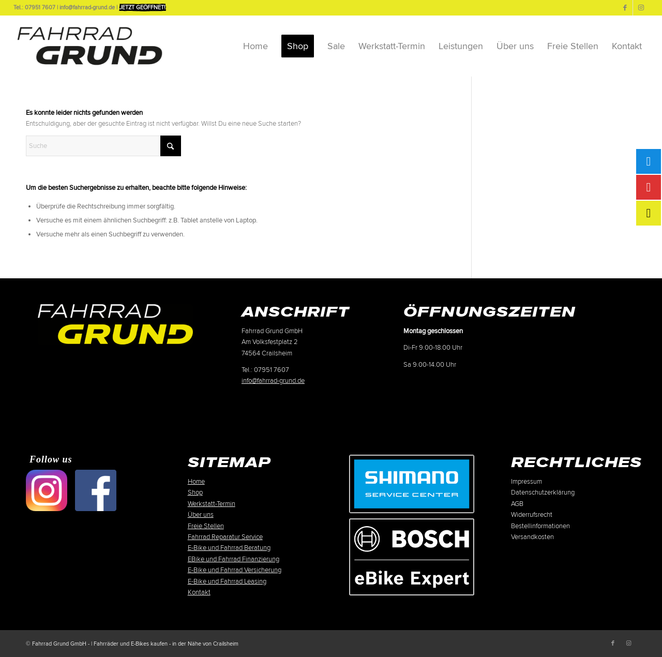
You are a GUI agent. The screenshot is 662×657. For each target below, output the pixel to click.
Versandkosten (532, 537)
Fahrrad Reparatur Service (225, 537)
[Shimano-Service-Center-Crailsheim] (411, 484)
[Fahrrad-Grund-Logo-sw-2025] (89, 46)
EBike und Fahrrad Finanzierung (233, 559)
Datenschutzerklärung (543, 492)
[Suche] (103, 146)
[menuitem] (255, 46)
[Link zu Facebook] (625, 8)
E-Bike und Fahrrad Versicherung (234, 570)
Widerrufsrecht (531, 515)
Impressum (526, 481)
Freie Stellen (206, 526)
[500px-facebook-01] (95, 490)
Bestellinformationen (540, 526)
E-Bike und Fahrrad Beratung (229, 548)
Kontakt (199, 592)
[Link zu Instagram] (641, 8)
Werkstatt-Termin (211, 504)
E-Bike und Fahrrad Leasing (227, 581)
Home (196, 481)
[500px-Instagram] (46, 490)
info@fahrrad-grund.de (273, 381)
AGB (517, 504)
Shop (195, 492)
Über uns (201, 515)
